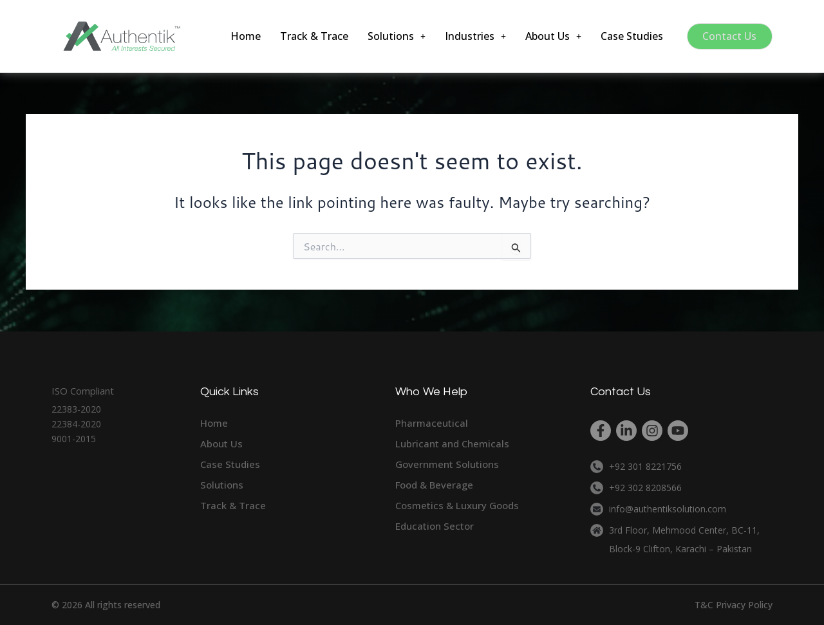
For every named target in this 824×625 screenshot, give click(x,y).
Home (243, 36)
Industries (472, 36)
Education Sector (434, 525)
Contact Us (729, 36)
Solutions (394, 36)
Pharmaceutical (431, 422)
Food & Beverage (434, 484)
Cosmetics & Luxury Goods (457, 505)
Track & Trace (311, 36)
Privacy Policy (744, 605)
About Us (551, 36)
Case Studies (629, 36)
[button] (394, 36)
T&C (704, 605)
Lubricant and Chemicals (452, 443)
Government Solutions (447, 464)
